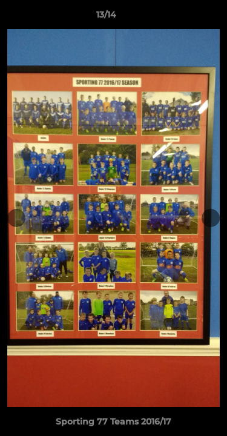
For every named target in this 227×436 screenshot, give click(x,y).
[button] (183, 17)
